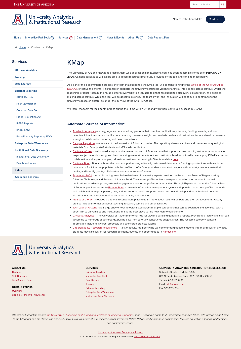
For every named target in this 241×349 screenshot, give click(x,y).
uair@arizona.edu (175, 284)
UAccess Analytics (26, 70)
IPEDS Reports (24, 123)
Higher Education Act (28, 117)
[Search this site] (205, 4)
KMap (18, 170)
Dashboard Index (26, 163)
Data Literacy (23, 84)
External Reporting (26, 91)
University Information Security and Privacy (120, 332)
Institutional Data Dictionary (32, 156)
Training (20, 77)
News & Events (115, 38)
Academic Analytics (27, 177)
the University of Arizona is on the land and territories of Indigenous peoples (90, 315)
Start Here (215, 19)
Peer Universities (26, 104)
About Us (133, 38)
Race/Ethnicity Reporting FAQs (34, 136)
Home (17, 38)
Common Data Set (27, 110)
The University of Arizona (147, 336)
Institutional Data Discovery (31, 150)
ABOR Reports (24, 97)
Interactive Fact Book (37, 38)
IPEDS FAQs (23, 130)
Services (63, 38)
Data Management (87, 38)
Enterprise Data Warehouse (31, 143)
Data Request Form (159, 38)
